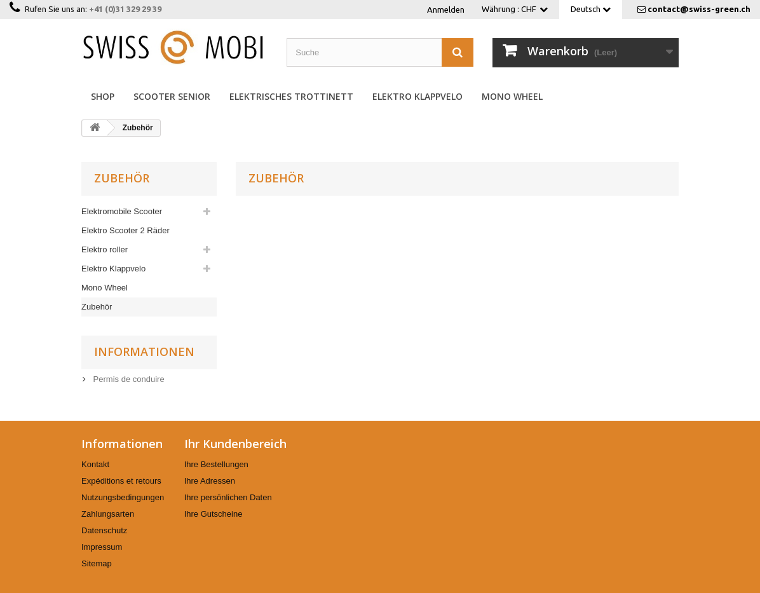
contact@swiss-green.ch (699, 8)
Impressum (101, 547)
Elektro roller (104, 249)
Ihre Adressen (209, 481)
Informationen (144, 351)
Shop (102, 96)
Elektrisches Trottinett (291, 96)
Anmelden (446, 9)
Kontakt (95, 464)
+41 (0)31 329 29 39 (125, 8)
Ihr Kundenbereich (235, 443)
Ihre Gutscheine (213, 514)
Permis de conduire (128, 379)
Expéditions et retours (121, 481)
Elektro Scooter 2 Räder (125, 230)
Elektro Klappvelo (417, 96)
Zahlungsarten (107, 514)
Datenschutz (104, 530)
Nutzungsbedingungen (122, 497)
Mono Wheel (512, 96)
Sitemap (96, 563)
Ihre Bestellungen (216, 464)
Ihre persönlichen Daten (228, 497)
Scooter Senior (171, 96)
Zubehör (96, 306)
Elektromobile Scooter (121, 211)
